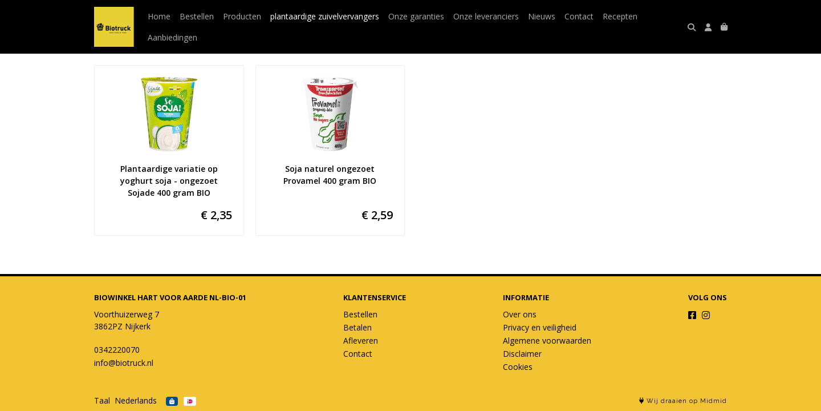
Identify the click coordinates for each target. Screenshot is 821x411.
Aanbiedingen (172, 37)
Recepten (620, 16)
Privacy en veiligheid (539, 327)
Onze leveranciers (486, 16)
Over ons (520, 314)
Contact (579, 16)
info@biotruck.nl (123, 362)
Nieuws (541, 16)
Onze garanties (416, 16)
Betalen (357, 327)
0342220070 (117, 349)
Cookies (518, 366)
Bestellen (197, 16)
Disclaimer (522, 353)
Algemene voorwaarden (547, 340)
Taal (102, 400)
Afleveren (360, 340)
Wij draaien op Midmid (683, 401)
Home (159, 16)
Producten (242, 16)
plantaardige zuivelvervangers (324, 16)
